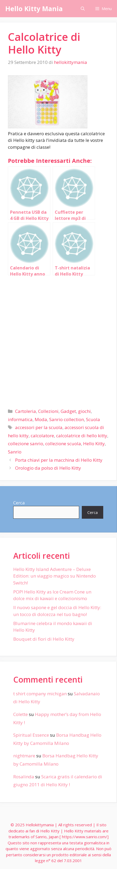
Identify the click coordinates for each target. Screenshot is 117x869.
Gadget (68, 411)
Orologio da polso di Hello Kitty (48, 468)
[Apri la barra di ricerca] (82, 8)
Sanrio (14, 452)
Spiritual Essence (31, 735)
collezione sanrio (25, 443)
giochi (84, 411)
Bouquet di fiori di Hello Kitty (43, 639)
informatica (20, 419)
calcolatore (42, 436)
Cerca (19, 503)
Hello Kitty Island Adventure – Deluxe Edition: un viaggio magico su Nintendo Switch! (54, 576)
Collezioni (48, 411)
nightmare (24, 756)
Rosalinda (23, 777)
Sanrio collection (66, 419)
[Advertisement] (58, 339)
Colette (20, 714)
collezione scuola (63, 443)
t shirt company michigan (40, 694)
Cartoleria (25, 411)
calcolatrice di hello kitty (81, 436)
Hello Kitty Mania (34, 8)
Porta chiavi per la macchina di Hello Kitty (58, 460)
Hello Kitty (94, 443)
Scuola (93, 419)
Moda (41, 419)
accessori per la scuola (38, 427)
